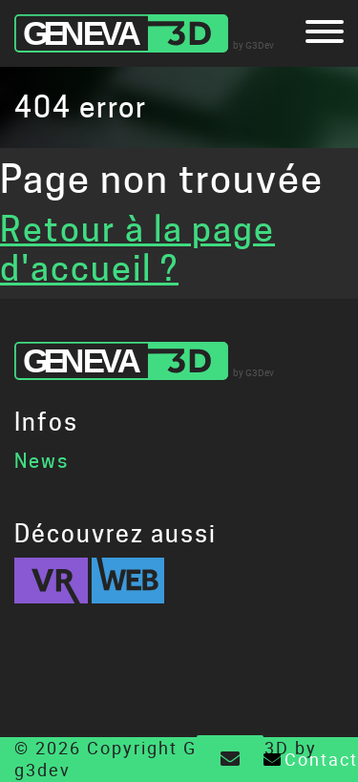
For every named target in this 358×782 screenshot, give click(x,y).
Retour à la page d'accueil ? (137, 248)
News (41, 461)
